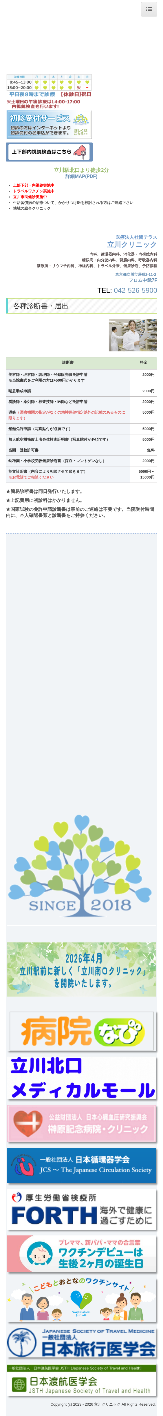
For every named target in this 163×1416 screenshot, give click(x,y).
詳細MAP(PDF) (81, 176)
